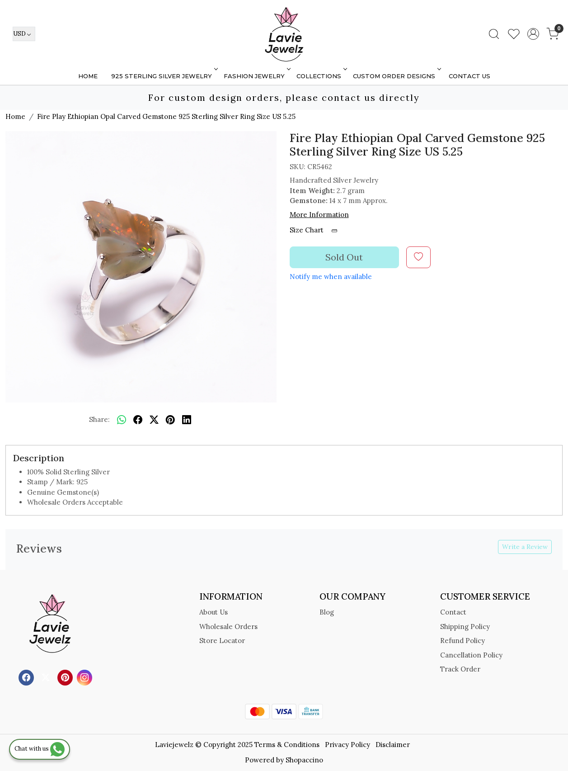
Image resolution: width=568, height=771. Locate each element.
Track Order (460, 669)
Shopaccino (304, 760)
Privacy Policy (347, 744)
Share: (99, 419)
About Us (213, 612)
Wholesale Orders (228, 626)
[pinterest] (170, 420)
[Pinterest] (66, 676)
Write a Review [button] (525, 547)
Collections (321, 76)
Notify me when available (331, 276)
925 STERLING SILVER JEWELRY (163, 76)
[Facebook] (27, 676)
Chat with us (39, 748)
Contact (453, 612)
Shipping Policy (465, 626)
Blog (326, 612)
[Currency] (24, 34)
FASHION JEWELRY (256, 76)
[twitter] (154, 420)
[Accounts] (533, 34)
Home (88, 76)
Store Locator (222, 640)
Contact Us (469, 76)
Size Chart (316, 230)
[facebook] (138, 420)
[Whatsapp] (121, 420)
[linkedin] (186, 420)
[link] (494, 34)
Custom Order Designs (396, 76)
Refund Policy (462, 640)
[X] (47, 676)
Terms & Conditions (286, 744)
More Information (319, 214)
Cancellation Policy (471, 655)
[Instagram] (85, 676)
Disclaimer (393, 744)
